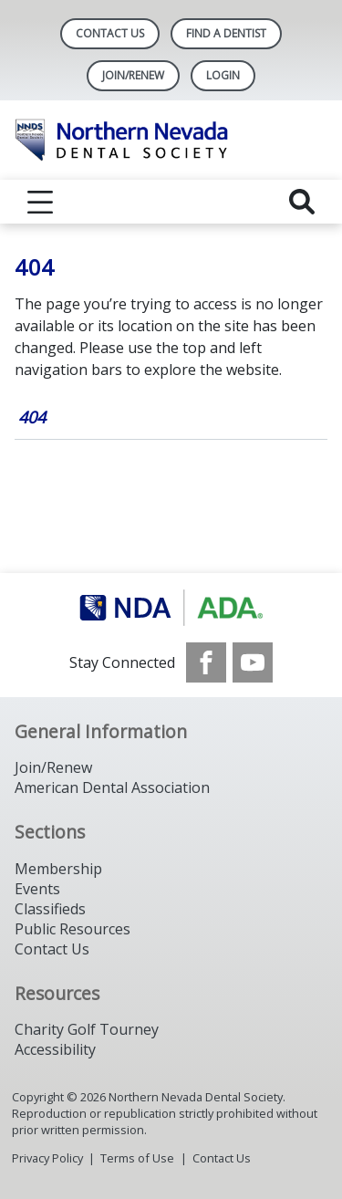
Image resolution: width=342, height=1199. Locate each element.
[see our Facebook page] (206, 662)
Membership (58, 869)
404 (32, 417)
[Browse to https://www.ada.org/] (171, 608)
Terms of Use (137, 1158)
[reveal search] (301, 202)
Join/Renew (133, 75)
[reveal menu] (40, 202)
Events (37, 889)
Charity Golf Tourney (87, 1029)
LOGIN (223, 75)
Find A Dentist (226, 33)
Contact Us (110, 33)
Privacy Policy (47, 1158)
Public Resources (72, 929)
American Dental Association (112, 787)
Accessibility (55, 1049)
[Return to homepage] (171, 140)
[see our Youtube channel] (253, 662)
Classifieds (50, 909)
